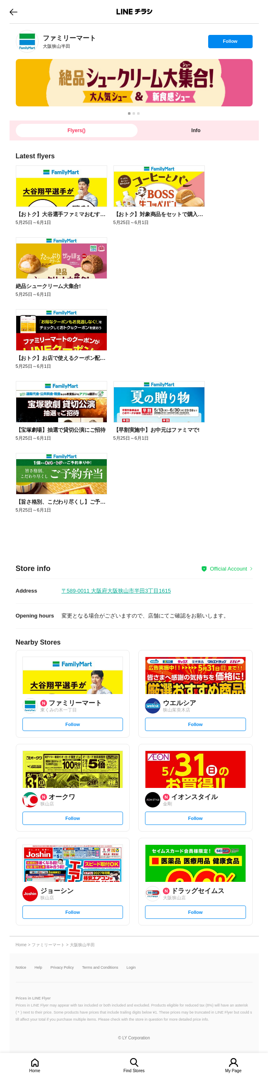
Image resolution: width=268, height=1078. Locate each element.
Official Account (228, 569)
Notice (21, 968)
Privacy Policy (62, 968)
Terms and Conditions (100, 968)
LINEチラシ (135, 11)
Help (38, 968)
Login (131, 968)
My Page (233, 1070)
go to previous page (13, 11)
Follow (230, 43)
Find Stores (134, 1070)
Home (34, 1070)
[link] (27, 41)
